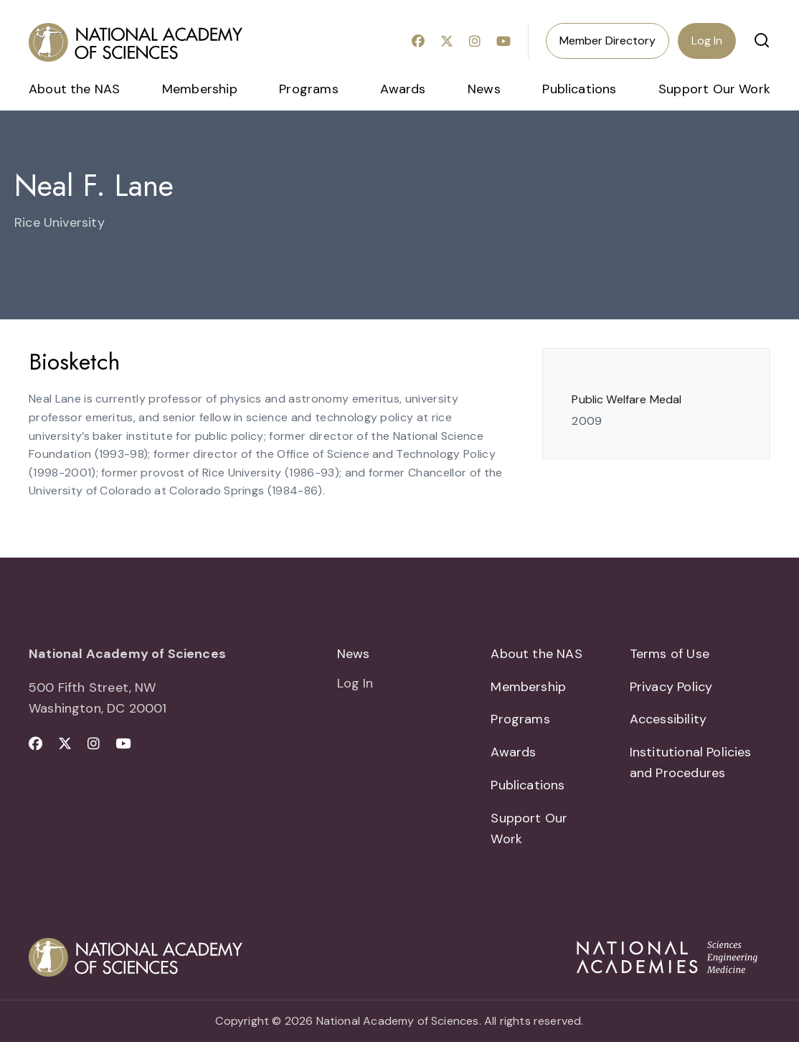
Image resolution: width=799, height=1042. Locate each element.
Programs (308, 89)
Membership (199, 89)
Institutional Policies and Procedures (691, 762)
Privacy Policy (671, 686)
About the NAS (74, 89)
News (484, 89)
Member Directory (607, 40)
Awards (402, 89)
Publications (579, 89)
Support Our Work (714, 89)
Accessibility (668, 719)
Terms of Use (669, 653)
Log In (706, 40)
